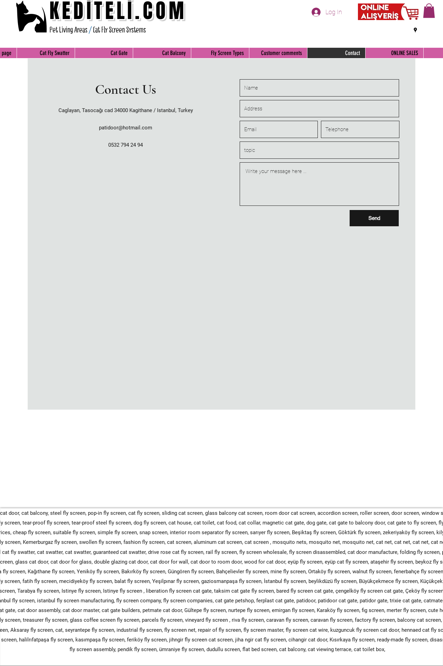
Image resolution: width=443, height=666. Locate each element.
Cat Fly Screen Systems (119, 30)
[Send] (374, 218)
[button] (429, 10)
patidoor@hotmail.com (125, 128)
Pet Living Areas (68, 30)
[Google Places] (415, 30)
